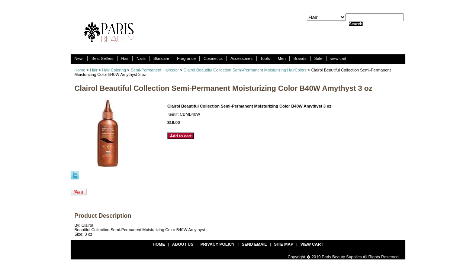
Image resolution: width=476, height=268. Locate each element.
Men (282, 58)
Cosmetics (212, 58)
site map (283, 244)
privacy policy (217, 244)
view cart (338, 58)
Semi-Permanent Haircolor (155, 70)
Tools (265, 58)
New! (79, 58)
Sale (318, 58)
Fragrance (186, 58)
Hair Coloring (114, 70)
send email (254, 244)
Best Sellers (102, 58)
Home (79, 70)
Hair (125, 58)
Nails (140, 58)
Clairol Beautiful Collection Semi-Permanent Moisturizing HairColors (245, 70)
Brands (299, 58)
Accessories (242, 58)
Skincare (161, 58)
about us (182, 244)
